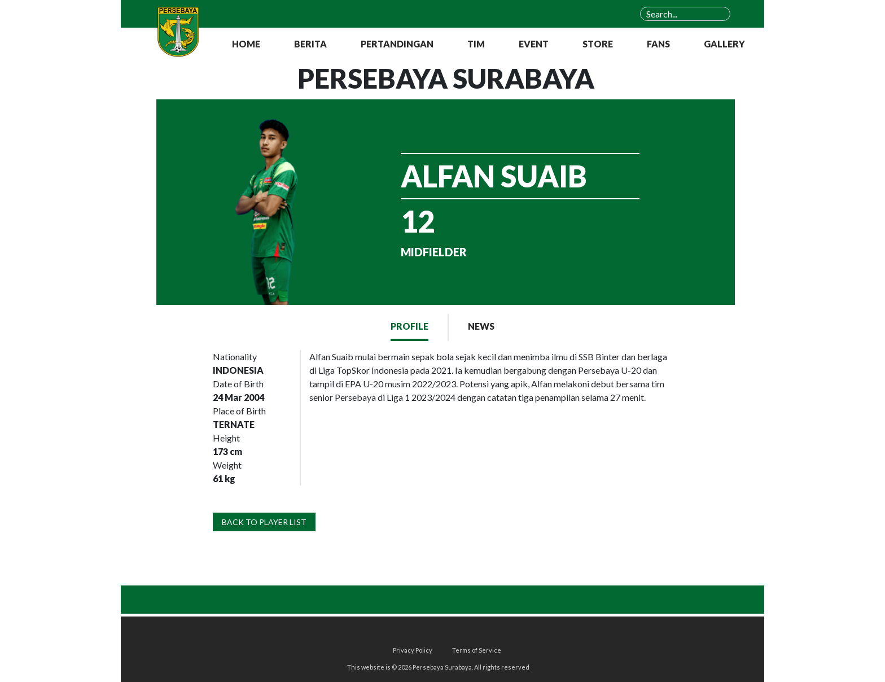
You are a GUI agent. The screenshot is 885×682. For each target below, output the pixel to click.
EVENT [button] (534, 43)
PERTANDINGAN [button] (397, 43)
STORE (597, 43)
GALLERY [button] (724, 43)
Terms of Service (476, 650)
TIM (476, 43)
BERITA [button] (310, 43)
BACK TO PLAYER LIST (264, 522)
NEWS (481, 326)
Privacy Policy (412, 650)
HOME (246, 43)
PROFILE (409, 326)
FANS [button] (658, 43)
